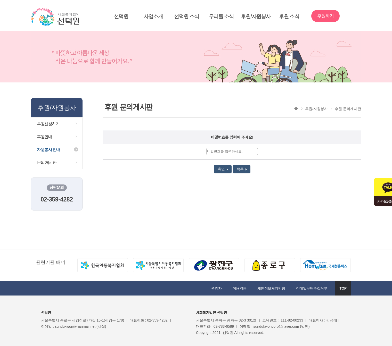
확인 (223, 169)
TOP (342, 288)
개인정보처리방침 (271, 288)
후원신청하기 (48, 124)
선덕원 (121, 16)
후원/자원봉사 (256, 16)
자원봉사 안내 (48, 149)
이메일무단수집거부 (312, 288)
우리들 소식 (221, 16)
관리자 (216, 288)
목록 (242, 169)
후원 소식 (289, 16)
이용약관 (240, 288)
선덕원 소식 (186, 16)
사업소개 (153, 16)
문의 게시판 (46, 162)
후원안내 (44, 136)
